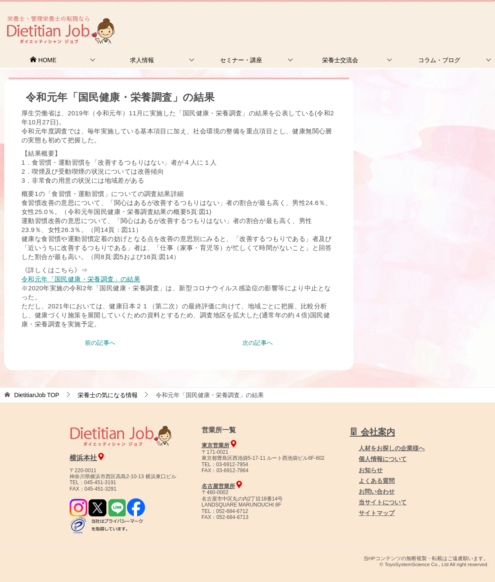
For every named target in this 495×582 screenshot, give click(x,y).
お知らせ (371, 470)
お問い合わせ (377, 491)
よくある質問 (377, 480)
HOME (43, 60)
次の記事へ (257, 342)
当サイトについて (383, 502)
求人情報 (142, 60)
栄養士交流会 (340, 60)
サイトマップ (377, 513)
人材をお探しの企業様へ (437, 18)
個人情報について (383, 458)
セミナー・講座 (241, 60)
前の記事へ (100, 342)
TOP (36, 395)
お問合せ (348, 19)
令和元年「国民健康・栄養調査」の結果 (80, 279)
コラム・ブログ (439, 60)
